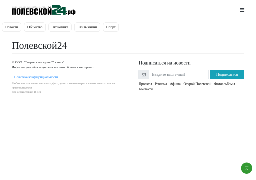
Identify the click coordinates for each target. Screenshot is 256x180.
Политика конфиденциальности (35, 77)
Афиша (175, 84)
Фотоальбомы (224, 84)
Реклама (161, 84)
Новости (11, 27)
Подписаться (227, 74)
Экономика (60, 27)
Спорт (111, 27)
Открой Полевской (197, 84)
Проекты (145, 84)
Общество (34, 27)
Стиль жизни (87, 27)
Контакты (146, 89)
